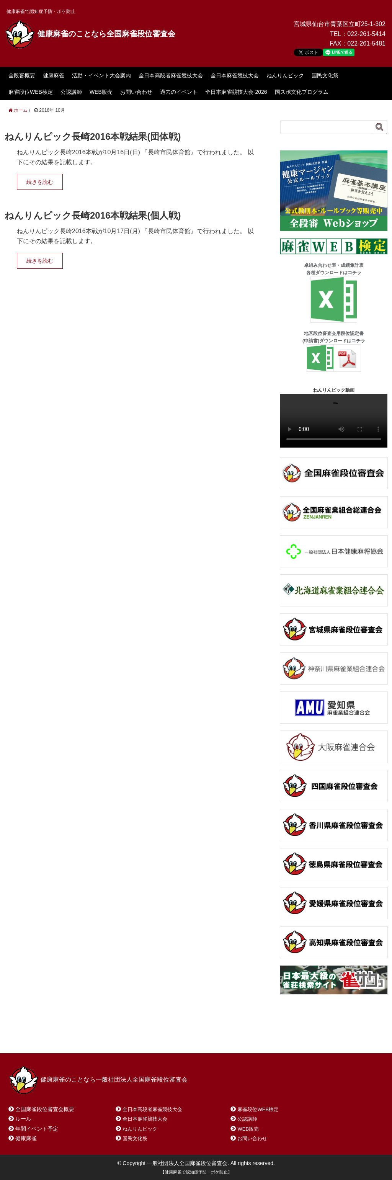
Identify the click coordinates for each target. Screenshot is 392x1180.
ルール (23, 1119)
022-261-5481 (366, 43)
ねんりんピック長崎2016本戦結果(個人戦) (93, 215)
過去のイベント (179, 92)
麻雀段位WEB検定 (30, 92)
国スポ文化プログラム (301, 92)
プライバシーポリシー (179, 1037)
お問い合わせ (136, 92)
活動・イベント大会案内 (101, 75)
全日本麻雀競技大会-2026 (236, 92)
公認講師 (71, 92)
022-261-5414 (366, 34)
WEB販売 (101, 92)
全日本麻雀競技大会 (235, 75)
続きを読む (39, 182)
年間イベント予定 (36, 1129)
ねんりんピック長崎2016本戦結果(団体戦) (93, 136)
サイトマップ (119, 1037)
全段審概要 (21, 75)
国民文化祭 (325, 75)
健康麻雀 (53, 75)
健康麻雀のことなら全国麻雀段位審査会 (90, 33)
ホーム (27, 1037)
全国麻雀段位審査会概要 (44, 1109)
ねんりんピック (285, 75)
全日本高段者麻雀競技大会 (171, 75)
